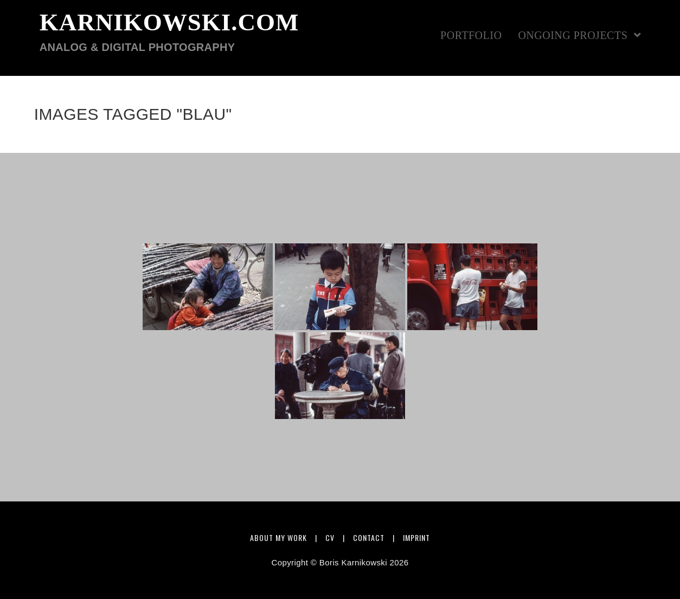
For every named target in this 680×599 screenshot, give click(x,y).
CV (330, 537)
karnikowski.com (169, 32)
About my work (278, 537)
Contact (368, 537)
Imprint (416, 537)
